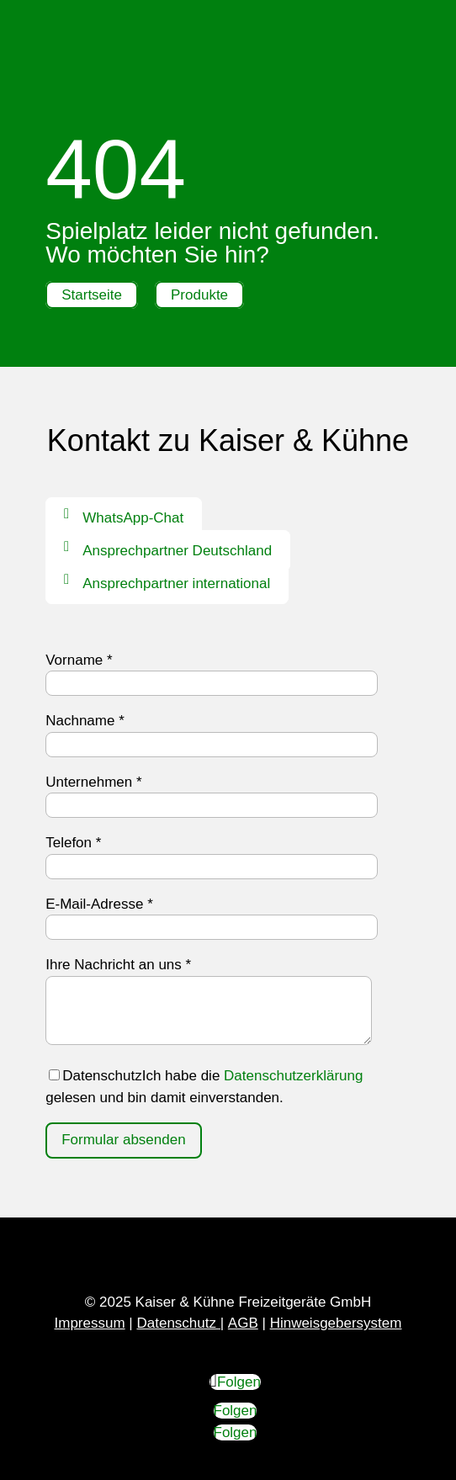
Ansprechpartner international (176, 583)
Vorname (78, 660)
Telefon (73, 843)
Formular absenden (123, 1140)
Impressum (90, 1323)
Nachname (85, 721)
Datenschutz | (180, 1323)
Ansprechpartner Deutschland (177, 551)
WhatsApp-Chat (132, 518)
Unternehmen (93, 782)
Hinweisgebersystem (336, 1323)
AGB (243, 1323)
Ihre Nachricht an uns (118, 965)
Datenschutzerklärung (293, 1076)
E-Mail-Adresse (99, 904)
